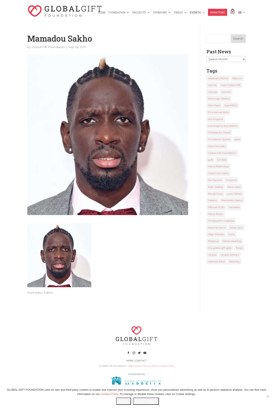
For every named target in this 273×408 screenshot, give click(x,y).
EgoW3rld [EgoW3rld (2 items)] (230, 105)
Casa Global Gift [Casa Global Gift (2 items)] (230, 85)
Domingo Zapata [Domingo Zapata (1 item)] (218, 98)
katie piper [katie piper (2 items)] (234, 186)
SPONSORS (160, 12)
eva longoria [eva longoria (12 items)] (215, 119)
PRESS (178, 12)
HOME (102, 12)
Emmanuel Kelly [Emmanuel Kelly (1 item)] (218, 112)
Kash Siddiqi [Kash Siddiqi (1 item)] (215, 186)
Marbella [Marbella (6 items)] (234, 207)
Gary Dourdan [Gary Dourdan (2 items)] (217, 146)
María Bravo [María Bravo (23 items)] (215, 214)
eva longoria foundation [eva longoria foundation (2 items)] (223, 125)
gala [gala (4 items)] (237, 139)
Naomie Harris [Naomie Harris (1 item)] (217, 227)
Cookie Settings (146, 401)
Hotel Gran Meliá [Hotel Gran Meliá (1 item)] (218, 173)
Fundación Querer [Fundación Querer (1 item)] (219, 139)
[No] (268, 396)
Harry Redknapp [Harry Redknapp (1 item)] (218, 166)
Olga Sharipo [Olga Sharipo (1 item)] (216, 234)
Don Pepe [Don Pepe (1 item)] (214, 105)
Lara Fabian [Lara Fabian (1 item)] (234, 193)
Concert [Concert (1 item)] (226, 91)
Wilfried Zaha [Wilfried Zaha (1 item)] (216, 261)
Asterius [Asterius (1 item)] (237, 78)
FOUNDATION (116, 12)
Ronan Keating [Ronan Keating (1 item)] (232, 241)
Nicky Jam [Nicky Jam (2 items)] (236, 227)
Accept (123, 401)
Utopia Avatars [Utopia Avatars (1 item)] (230, 254)
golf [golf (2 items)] (210, 159)
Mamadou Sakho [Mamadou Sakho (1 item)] (232, 200)
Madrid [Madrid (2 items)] (212, 200)
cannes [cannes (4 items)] (212, 85)
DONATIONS (217, 12)
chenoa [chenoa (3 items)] (212, 91)
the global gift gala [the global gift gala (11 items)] (219, 247)
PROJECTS (139, 12)
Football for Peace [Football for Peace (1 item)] (219, 132)
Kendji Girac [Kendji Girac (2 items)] (215, 193)
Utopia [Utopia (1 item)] (212, 254)
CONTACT (141, 360)
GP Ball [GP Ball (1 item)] (221, 159)
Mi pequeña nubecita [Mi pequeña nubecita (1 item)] (221, 220)
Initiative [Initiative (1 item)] (231, 180)
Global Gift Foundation (48, 47)
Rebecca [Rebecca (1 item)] (213, 241)
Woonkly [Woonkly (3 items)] (234, 261)
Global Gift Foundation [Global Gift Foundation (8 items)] (222, 152)
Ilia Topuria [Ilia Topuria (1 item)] (215, 180)
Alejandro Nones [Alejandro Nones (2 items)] (218, 78)
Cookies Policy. (109, 394)
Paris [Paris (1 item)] (231, 234)
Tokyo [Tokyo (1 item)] (239, 247)
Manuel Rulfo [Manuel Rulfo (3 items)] (216, 207)
